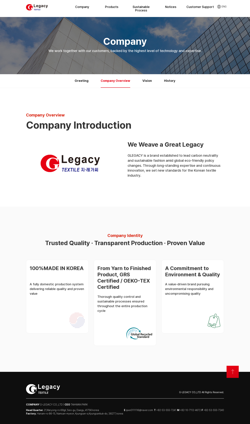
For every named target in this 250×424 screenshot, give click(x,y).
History (169, 81)
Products (111, 7)
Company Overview (115, 81)
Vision (147, 81)
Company (82, 7)
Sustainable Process (141, 8)
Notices (170, 7)
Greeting (82, 81)
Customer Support (200, 7)
